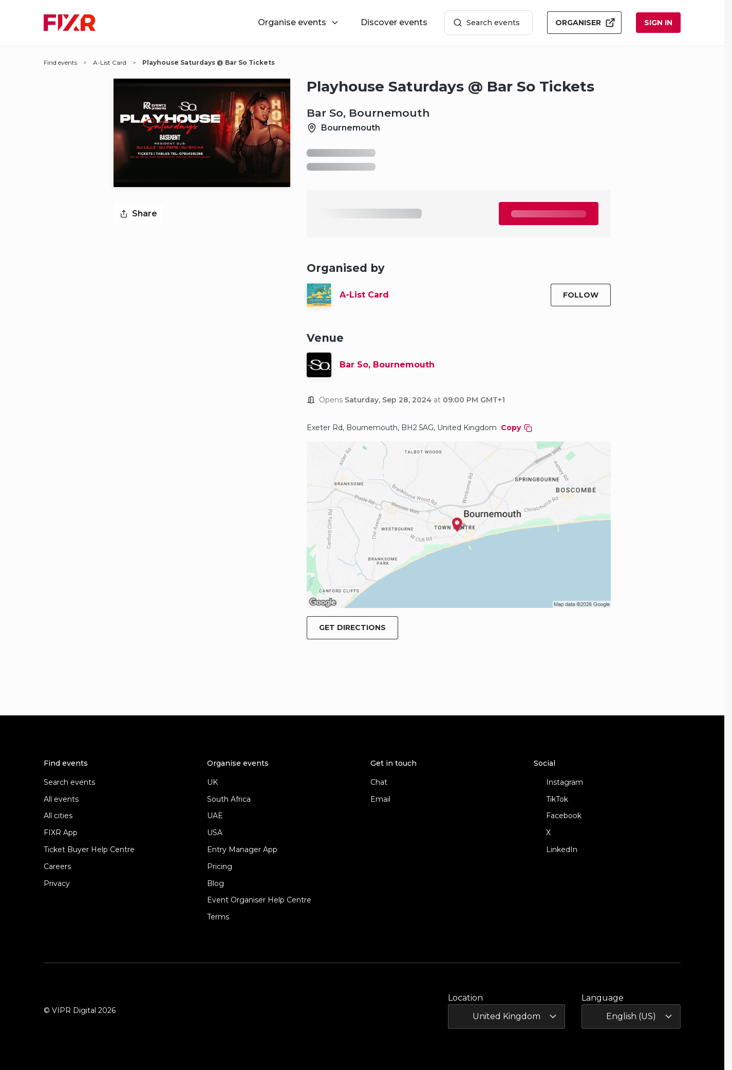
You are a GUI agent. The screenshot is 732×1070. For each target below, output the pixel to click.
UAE (215, 815)
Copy (516, 427)
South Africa (229, 799)
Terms (218, 917)
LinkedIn (555, 849)
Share (138, 213)
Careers (57, 866)
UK (212, 782)
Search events (486, 23)
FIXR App (61, 832)
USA (214, 832)
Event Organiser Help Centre (259, 900)
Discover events (394, 22)
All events (61, 799)
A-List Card (364, 295)
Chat (378, 782)
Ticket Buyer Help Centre (89, 849)
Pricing (219, 866)
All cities (58, 815)
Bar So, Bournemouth (387, 365)
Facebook (557, 815)
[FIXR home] (70, 22)
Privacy (57, 883)
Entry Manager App (242, 849)
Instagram (558, 782)
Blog (215, 883)
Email (380, 799)
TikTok (551, 799)
